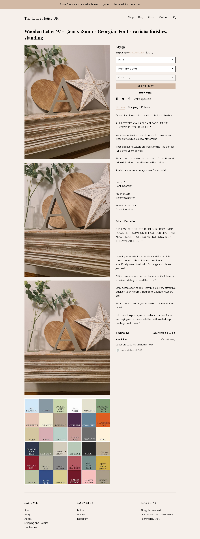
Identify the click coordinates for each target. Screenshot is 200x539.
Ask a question (142, 99)
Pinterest (82, 514)
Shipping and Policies (36, 523)
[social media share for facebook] (117, 99)
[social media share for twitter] (123, 99)
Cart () (163, 17)
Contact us (30, 527)
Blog (141, 17)
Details (120, 107)
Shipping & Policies (139, 107)
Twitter (81, 510)
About (151, 17)
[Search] (174, 17)
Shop (131, 17)
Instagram (82, 518)
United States (137, 52)
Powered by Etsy (150, 518)
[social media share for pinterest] (129, 99)
